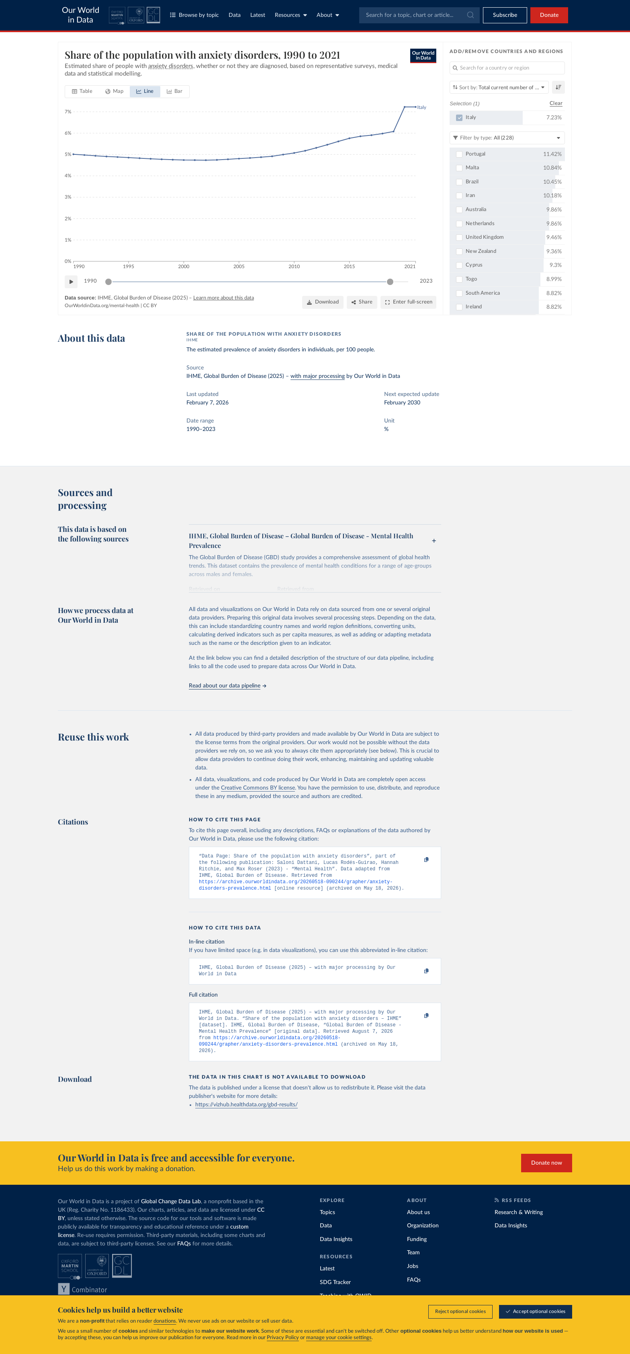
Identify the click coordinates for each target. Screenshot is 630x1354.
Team (413, 1265)
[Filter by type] (507, 137)
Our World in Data (80, 15)
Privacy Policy (283, 1338)
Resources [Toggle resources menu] (291, 15)
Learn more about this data (223, 298)
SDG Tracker (335, 1294)
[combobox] (419, 15)
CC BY (150, 305)
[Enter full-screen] (408, 302)
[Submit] (469, 15)
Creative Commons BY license (258, 788)
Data (235, 15)
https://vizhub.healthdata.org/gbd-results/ (246, 1117)
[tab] (82, 91)
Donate (549, 15)
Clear (556, 103)
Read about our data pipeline (227, 686)
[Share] (362, 302)
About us (418, 1224)
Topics (327, 1224)
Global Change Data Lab (171, 1214)
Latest (257, 15)
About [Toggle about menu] (328, 15)
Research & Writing (519, 1224)
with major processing (317, 376)
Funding (417, 1251)
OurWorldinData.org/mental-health (102, 305)
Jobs (412, 1278)
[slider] (108, 282)
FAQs (184, 1256)
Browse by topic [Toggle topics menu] (194, 15)
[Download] (323, 302)
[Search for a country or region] (507, 68)
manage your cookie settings (339, 1338)
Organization (423, 1238)
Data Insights (336, 1251)
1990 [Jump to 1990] (90, 281)
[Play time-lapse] (71, 281)
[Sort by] (499, 87)
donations (164, 1321)
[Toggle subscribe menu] (505, 15)
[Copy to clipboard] (418, 859)
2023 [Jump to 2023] (426, 281)
